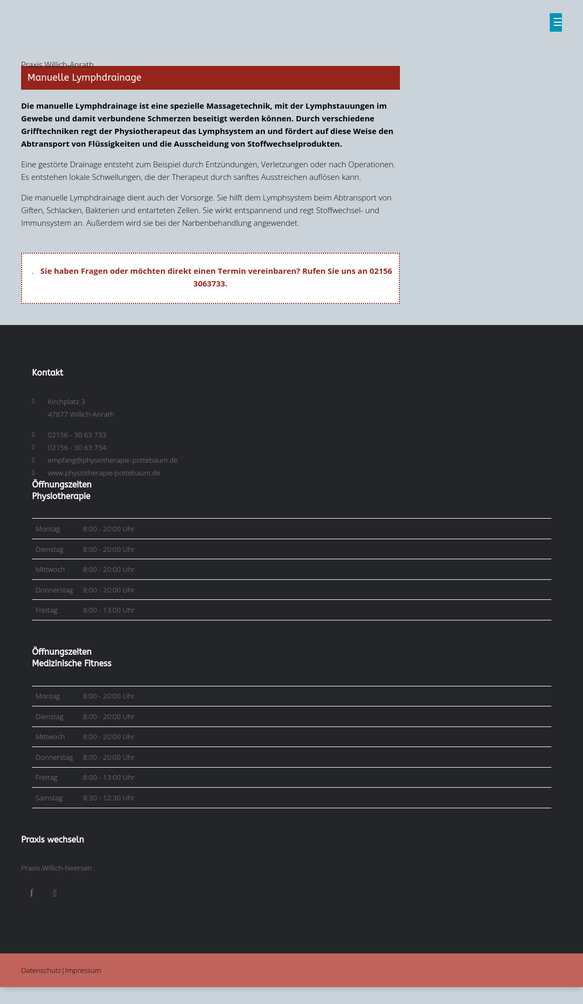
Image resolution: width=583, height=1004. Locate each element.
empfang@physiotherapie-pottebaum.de (113, 460)
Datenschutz (41, 970)
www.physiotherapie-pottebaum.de (104, 472)
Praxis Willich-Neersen (56, 868)
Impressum (83, 970)
